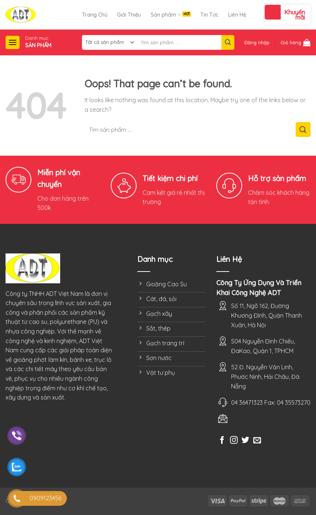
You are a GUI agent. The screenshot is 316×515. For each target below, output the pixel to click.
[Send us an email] (257, 440)
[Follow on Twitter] (245, 440)
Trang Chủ (94, 14)
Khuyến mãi (294, 14)
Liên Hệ (237, 14)
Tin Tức (209, 14)
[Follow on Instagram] (234, 440)
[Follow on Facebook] (222, 440)
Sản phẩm (166, 14)
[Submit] (227, 42)
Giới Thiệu (129, 14)
